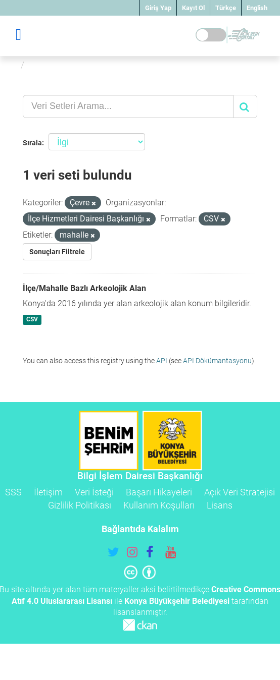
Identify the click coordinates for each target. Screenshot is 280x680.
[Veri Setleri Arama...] (128, 106)
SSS (13, 492)
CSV (32, 319)
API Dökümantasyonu (217, 361)
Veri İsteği (94, 492)
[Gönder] (245, 106)
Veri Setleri (52, 65)
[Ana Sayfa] (12, 65)
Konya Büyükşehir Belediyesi (176, 601)
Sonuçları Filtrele (57, 252)
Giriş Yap (158, 8)
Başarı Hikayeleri (159, 492)
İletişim (48, 492)
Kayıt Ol (193, 8)
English (257, 8)
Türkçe (225, 8)
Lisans (219, 505)
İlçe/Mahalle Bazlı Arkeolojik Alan (84, 288)
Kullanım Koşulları (159, 505)
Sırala (32, 143)
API (161, 361)
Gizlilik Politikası (79, 505)
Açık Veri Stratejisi (239, 492)
